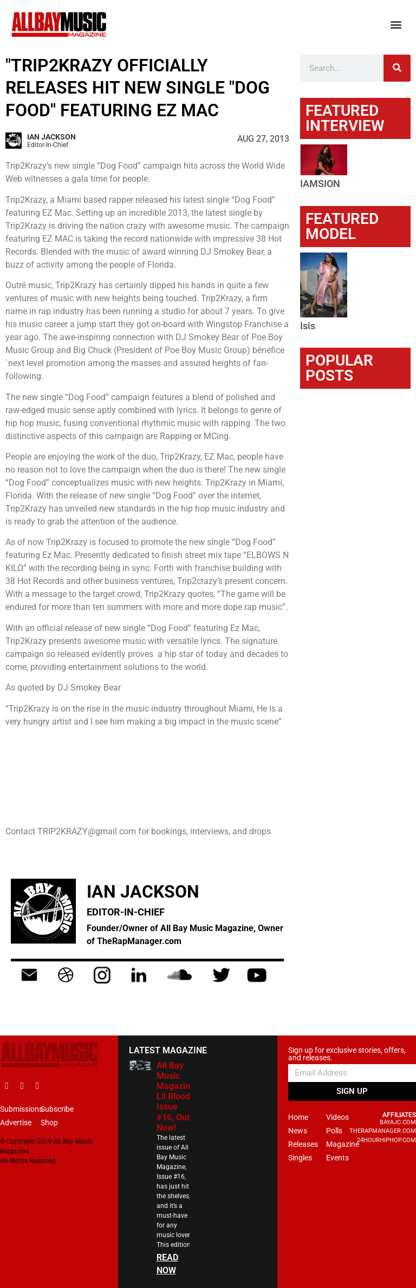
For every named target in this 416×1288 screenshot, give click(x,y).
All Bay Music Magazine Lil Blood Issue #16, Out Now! (176, 1096)
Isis (307, 325)
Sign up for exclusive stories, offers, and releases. (347, 1054)
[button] (396, 25)
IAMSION (320, 183)
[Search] (397, 68)
